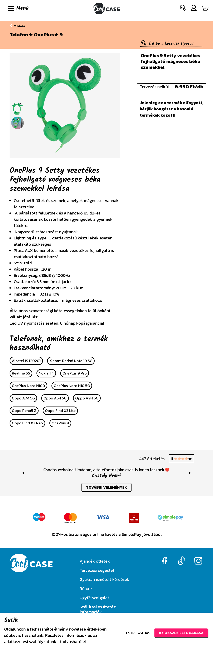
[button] (183, 9)
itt (59, 641)
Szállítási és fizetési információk (98, 609)
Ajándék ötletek (95, 561)
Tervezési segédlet (97, 570)
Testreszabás (136, 633)
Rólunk (86, 588)
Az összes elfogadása (181, 633)
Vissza (17, 25)
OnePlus (44, 35)
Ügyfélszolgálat (94, 598)
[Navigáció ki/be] (18, 9)
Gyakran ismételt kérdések (104, 579)
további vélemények (107, 487)
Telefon (19, 35)
